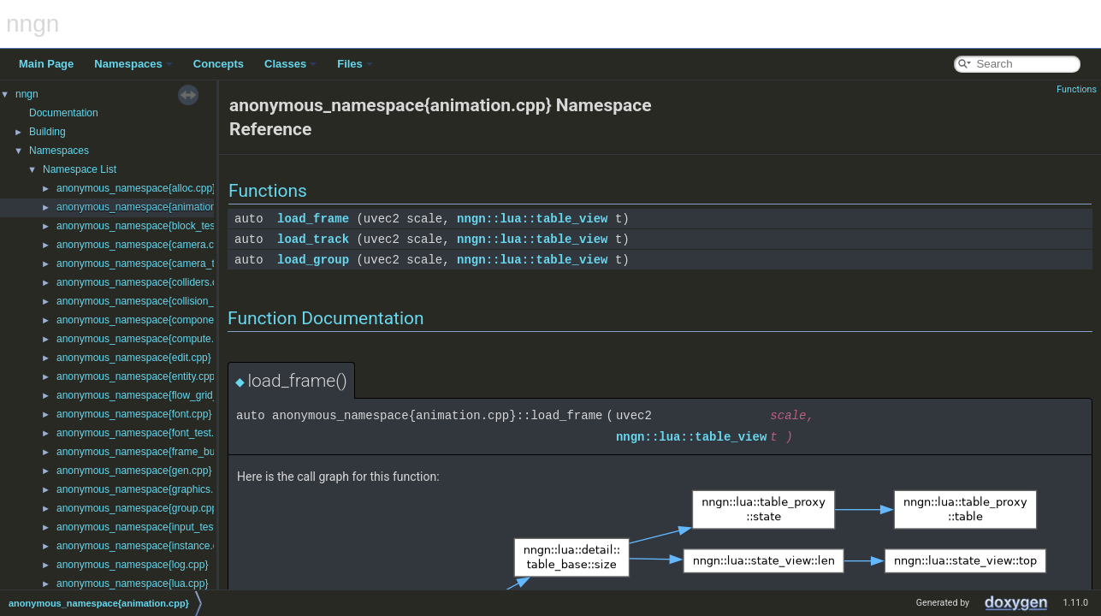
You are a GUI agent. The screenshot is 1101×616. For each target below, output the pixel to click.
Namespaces (133, 63)
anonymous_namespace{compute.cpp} (145, 339)
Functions (1077, 89)
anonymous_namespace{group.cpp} (138, 508)
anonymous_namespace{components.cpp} (153, 320)
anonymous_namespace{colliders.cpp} (144, 282)
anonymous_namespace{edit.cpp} (133, 358)
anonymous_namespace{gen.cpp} (133, 471)
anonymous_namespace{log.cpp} (132, 565)
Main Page (46, 63)
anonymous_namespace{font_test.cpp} (145, 433)
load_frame (313, 218)
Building (47, 132)
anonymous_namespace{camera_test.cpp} (153, 264)
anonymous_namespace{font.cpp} (133, 414)
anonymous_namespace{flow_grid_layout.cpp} (162, 395)
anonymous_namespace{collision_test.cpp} (154, 301)
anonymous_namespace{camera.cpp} (142, 245)
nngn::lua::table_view (532, 218)
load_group (313, 260)
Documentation (63, 113)
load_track (313, 239)
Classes (290, 63)
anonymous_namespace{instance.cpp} (144, 546)
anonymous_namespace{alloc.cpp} (136, 188)
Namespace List (79, 169)
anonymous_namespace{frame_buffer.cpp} (154, 452)
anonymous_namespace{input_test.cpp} (148, 527)
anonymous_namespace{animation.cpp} (147, 207)
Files (355, 63)
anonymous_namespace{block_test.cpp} (148, 226)
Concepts (218, 63)
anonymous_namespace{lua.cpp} (132, 583)
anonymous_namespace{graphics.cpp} (145, 489)
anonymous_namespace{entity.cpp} (137, 376)
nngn (26, 94)
